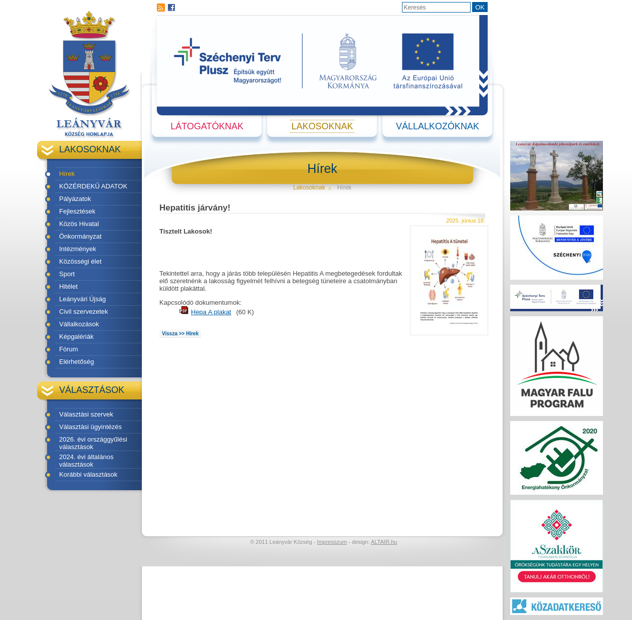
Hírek (67, 173)
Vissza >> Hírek (180, 333)
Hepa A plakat (211, 312)
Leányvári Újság (82, 299)
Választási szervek (86, 414)
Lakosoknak (322, 126)
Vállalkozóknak (437, 126)
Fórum (68, 349)
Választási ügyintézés (90, 427)
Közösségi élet (80, 261)
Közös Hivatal (79, 224)
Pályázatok (75, 198)
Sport (67, 274)
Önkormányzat (80, 236)
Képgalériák (76, 336)
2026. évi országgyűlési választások (93, 443)
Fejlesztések (77, 211)
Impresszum (332, 542)
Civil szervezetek (83, 311)
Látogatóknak (206, 126)
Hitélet (68, 286)
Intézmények (77, 249)
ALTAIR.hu (384, 542)
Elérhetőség (76, 361)
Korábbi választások (88, 474)
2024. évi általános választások (86, 460)
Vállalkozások (79, 324)
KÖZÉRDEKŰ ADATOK (93, 186)
